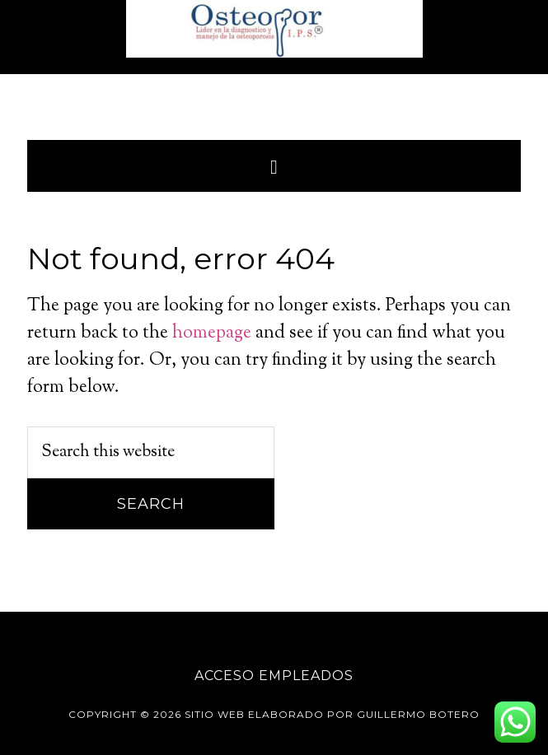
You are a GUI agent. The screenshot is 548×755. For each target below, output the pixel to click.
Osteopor (274, 29)
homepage (211, 333)
